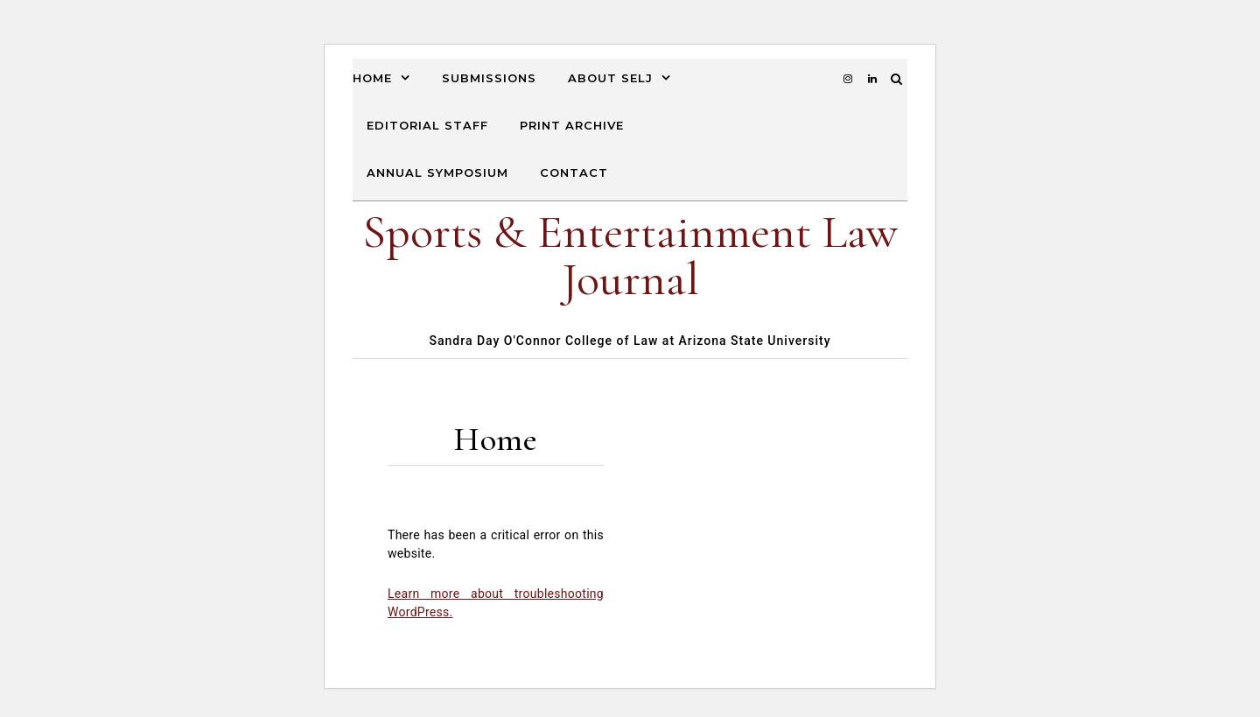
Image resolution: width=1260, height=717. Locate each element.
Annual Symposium (437, 172)
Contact (574, 172)
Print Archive (572, 125)
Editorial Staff (427, 125)
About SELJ (610, 78)
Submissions (489, 78)
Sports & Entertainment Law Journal (630, 255)
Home (372, 78)
